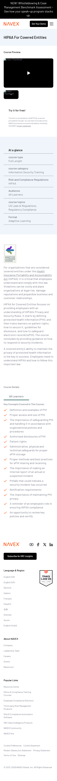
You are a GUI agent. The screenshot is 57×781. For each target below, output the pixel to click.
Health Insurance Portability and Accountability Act (28, 275)
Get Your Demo (39, 23)
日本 (6, 609)
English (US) (9, 577)
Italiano (7, 593)
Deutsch (7, 587)
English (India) (10, 625)
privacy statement (24, 126)
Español (7, 604)
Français (8, 598)
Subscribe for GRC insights (20, 556)
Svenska (7, 614)
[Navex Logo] (12, 24)
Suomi (7, 620)
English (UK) (9, 582)
